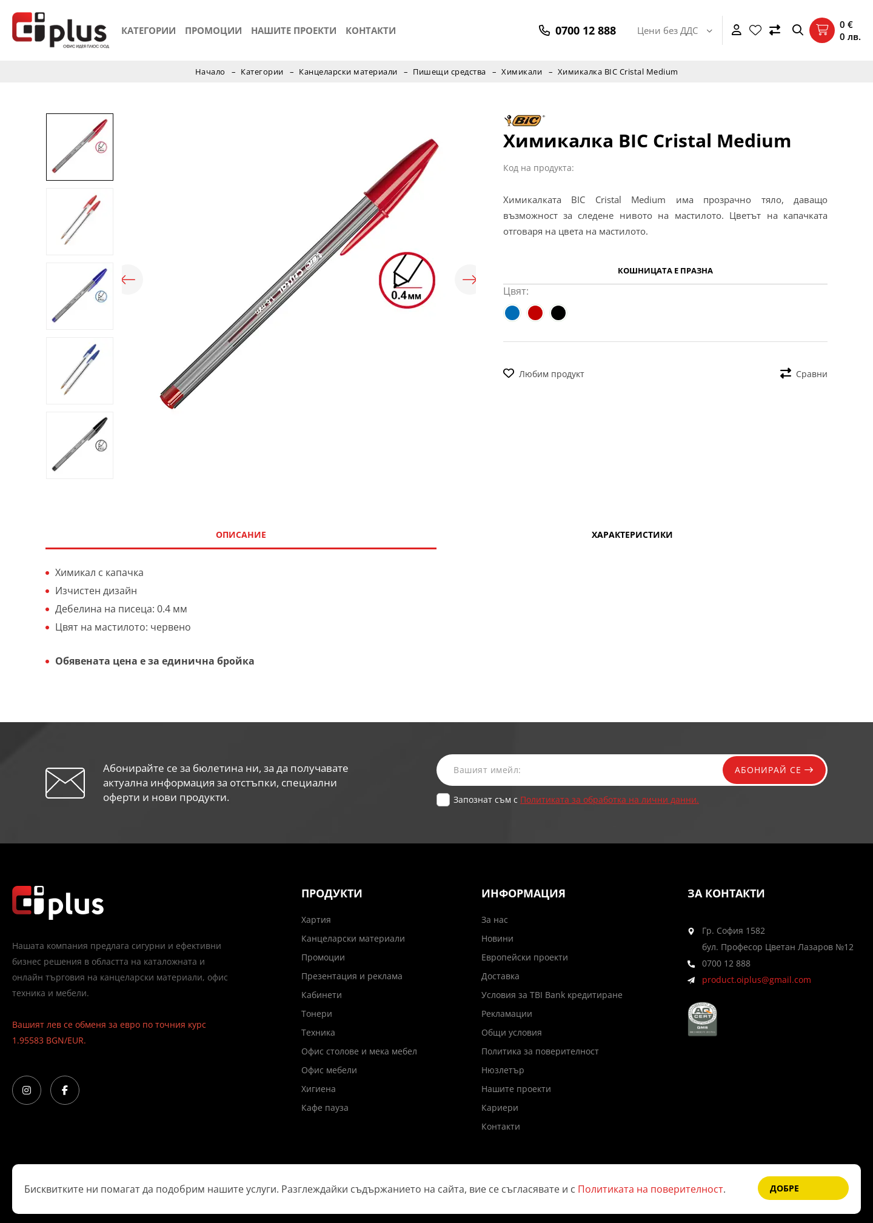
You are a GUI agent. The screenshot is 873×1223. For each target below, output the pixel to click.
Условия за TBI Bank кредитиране (552, 994)
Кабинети (321, 994)
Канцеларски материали (348, 71)
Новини (497, 938)
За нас (494, 919)
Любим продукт (543, 374)
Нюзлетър (502, 1070)
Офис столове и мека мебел (359, 1051)
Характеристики (632, 534)
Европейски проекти (524, 957)
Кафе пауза (325, 1107)
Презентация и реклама (352, 976)
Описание (241, 534)
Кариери (499, 1107)
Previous (128, 279)
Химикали (521, 71)
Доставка (500, 976)
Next (470, 279)
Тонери (316, 1013)
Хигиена (318, 1088)
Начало (210, 71)
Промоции (213, 30)
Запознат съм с (576, 799)
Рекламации (506, 1013)
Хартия (316, 919)
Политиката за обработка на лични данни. (609, 799)
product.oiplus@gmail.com (756, 979)
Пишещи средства (449, 71)
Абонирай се (774, 770)
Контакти (371, 30)
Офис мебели (329, 1070)
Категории (148, 30)
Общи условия (511, 1032)
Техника (318, 1032)
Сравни (804, 374)
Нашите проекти (293, 30)
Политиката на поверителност (650, 1189)
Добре (784, 1188)
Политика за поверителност (540, 1051)
